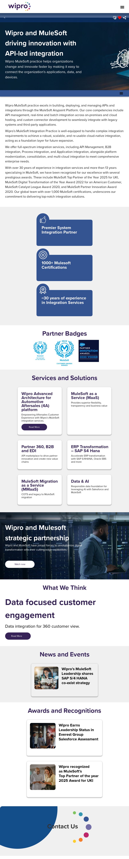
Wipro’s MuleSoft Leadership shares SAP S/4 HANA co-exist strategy (77, 676)
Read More (34, 427)
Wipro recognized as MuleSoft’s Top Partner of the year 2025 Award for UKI (79, 773)
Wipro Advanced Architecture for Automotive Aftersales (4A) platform (36, 402)
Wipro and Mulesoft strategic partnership (37, 532)
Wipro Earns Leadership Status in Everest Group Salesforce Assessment (78, 732)
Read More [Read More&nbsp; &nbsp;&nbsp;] (18, 636)
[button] (114, 17)
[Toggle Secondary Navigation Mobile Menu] (121, 93)
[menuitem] (124, 17)
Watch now (20, 564)
